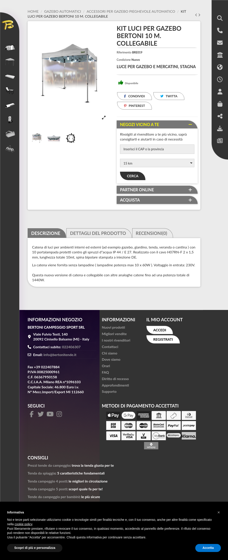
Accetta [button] (208, 548)
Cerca (132, 177)
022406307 (71, 348)
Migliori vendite (114, 335)
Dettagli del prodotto (98, 234)
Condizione (124, 59)
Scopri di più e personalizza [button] (34, 548)
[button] (220, 18)
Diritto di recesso (115, 380)
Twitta (168, 96)
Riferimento (124, 52)
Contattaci (110, 348)
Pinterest (134, 106)
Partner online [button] (137, 191)
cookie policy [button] (23, 524)
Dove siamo (111, 361)
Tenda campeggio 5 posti (47, 491)
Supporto (109, 393)
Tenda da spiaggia (41, 475)
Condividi (134, 96)
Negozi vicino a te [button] (139, 124)
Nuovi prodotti (113, 329)
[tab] (157, 124)
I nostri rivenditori (116, 342)
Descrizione (45, 234)
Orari (106, 367)
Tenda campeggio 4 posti (47, 483)
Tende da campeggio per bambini (53, 498)
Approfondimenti (115, 387)
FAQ (105, 374)
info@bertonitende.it (59, 356)
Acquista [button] (130, 202)
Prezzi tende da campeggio (49, 467)
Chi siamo (109, 355)
